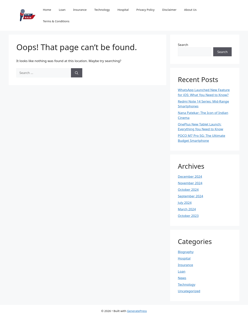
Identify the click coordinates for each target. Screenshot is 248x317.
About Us (190, 10)
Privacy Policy (145, 10)
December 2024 (190, 176)
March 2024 (187, 209)
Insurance (80, 10)
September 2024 (190, 196)
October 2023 (188, 215)
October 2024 (188, 189)
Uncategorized (189, 291)
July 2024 (185, 202)
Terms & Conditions (56, 21)
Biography (186, 252)
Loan (62, 10)
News (182, 278)
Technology (102, 10)
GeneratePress (137, 311)
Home (47, 10)
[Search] (76, 72)
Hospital (123, 10)
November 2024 (190, 183)
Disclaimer (169, 10)
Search (183, 44)
